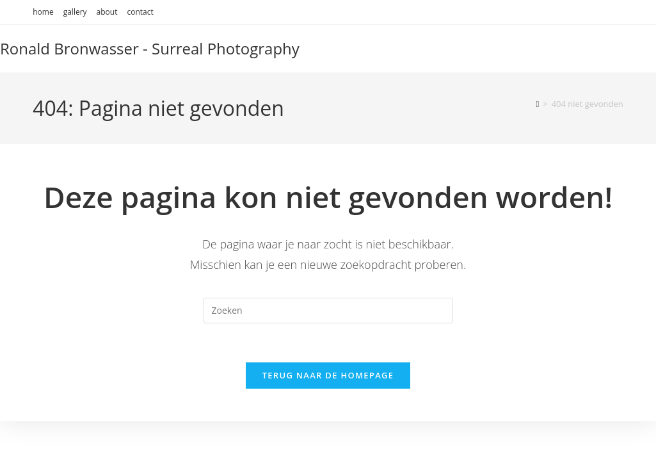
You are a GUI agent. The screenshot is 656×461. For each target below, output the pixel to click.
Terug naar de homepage (328, 375)
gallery (75, 11)
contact (140, 11)
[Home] (537, 103)
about (107, 11)
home (43, 11)
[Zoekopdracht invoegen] (328, 310)
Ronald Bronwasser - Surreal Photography (150, 48)
